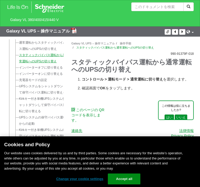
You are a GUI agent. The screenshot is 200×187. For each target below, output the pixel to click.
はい (169, 117)
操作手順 (125, 43)
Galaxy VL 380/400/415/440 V (34, 20)
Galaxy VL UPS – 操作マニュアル (38, 31)
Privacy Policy (182, 136)
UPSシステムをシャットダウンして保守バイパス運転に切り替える (42, 89)
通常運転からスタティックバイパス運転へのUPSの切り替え (42, 46)
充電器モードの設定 (33, 80)
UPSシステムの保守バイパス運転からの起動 (42, 120)
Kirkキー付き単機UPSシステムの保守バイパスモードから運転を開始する (43, 136)
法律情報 (186, 131)
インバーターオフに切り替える (41, 67)
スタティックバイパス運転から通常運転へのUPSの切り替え (42, 58)
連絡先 (76, 131)
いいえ (181, 117)
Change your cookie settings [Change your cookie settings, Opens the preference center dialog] (79, 179)
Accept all (124, 179)
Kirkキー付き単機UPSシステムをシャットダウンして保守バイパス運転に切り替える (43, 105)
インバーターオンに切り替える (41, 74)
